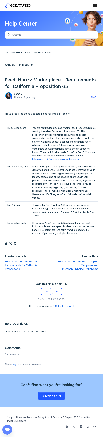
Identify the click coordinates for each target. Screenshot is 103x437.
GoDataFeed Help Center (18, 52)
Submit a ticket (51, 396)
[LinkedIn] (15, 244)
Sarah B (18, 93)
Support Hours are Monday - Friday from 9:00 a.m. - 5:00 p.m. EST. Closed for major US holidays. (48, 419)
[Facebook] (6, 244)
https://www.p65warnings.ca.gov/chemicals (55, 159)
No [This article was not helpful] (57, 291)
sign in (16, 364)
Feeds (37, 52)
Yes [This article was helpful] (46, 291)
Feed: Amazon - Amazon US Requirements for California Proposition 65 (22, 265)
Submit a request (64, 306)
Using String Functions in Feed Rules (25, 331)
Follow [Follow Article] (93, 97)
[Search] (51, 35)
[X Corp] (10, 244)
